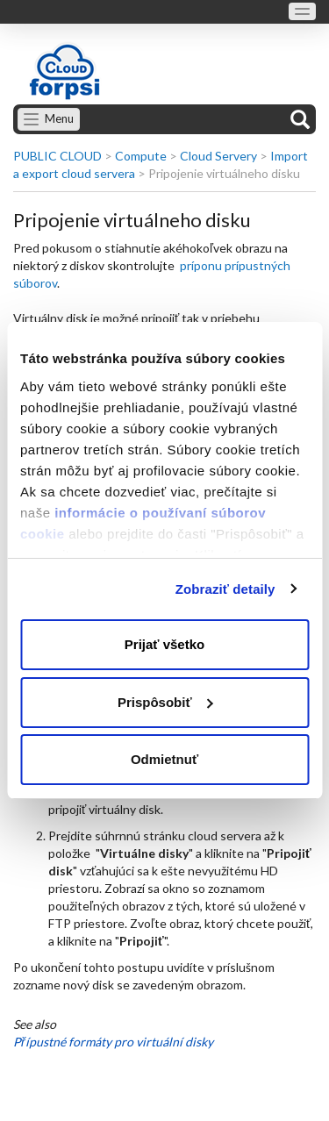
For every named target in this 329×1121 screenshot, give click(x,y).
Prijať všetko (164, 644)
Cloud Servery (218, 155)
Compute (141, 155)
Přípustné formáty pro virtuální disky (113, 1041)
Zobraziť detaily (225, 589)
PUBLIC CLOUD (57, 155)
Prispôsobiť (165, 702)
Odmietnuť (164, 759)
